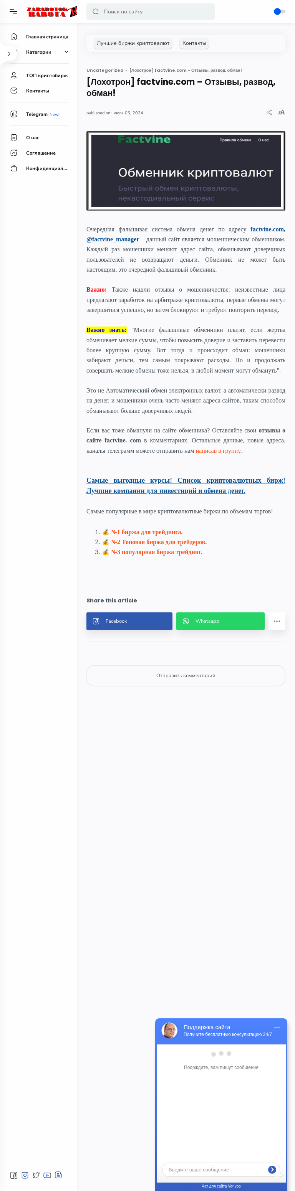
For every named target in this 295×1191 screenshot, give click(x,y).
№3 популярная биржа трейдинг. (156, 552)
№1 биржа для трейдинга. (147, 532)
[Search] (150, 11)
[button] (95, 11)
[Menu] (13, 11)
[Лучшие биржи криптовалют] (133, 43)
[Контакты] (194, 43)
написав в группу (218, 450)
